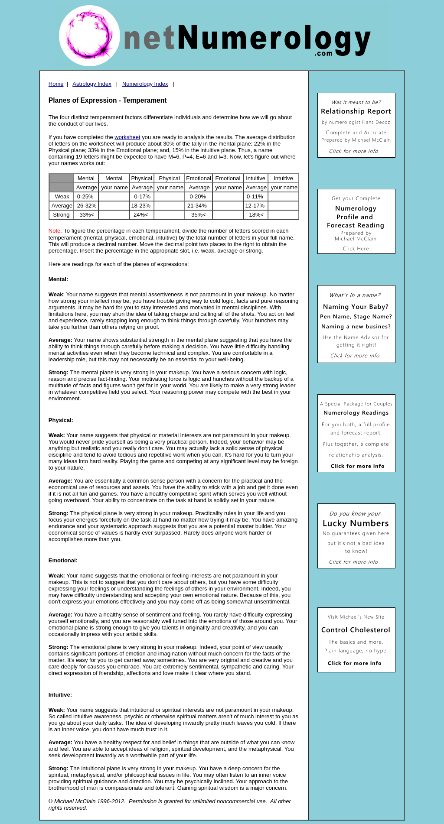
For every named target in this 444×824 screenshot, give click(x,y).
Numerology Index (145, 84)
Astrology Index (91, 84)
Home (56, 84)
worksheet (127, 137)
